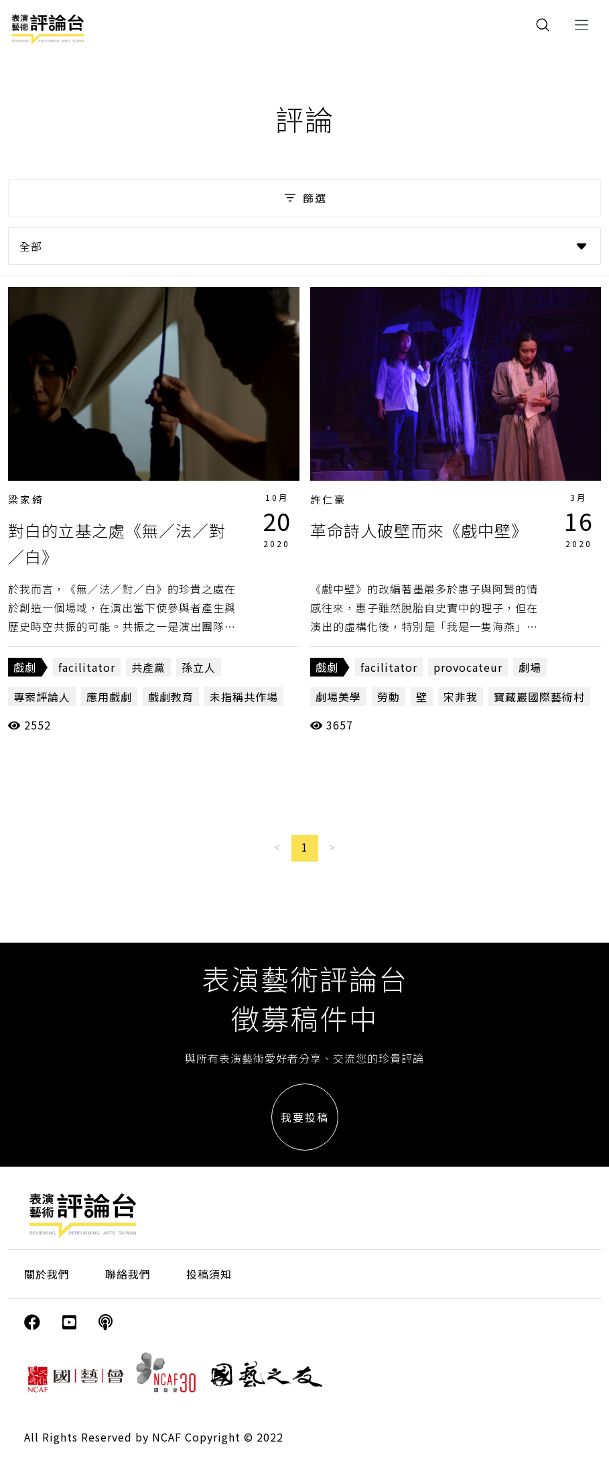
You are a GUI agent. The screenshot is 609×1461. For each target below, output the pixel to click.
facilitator (86, 667)
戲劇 (24, 667)
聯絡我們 (128, 1274)
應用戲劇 (109, 697)
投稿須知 (209, 1274)
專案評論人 (41, 697)
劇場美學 (338, 697)
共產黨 (148, 667)
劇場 (530, 667)
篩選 (304, 198)
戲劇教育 (171, 697)
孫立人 (199, 667)
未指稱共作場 (244, 697)
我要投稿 (305, 1117)
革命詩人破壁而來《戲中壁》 (419, 530)
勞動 (388, 697)
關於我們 (47, 1274)
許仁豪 (328, 499)
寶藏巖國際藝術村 (539, 697)
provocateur (467, 667)
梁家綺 (26, 499)
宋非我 (461, 697)
